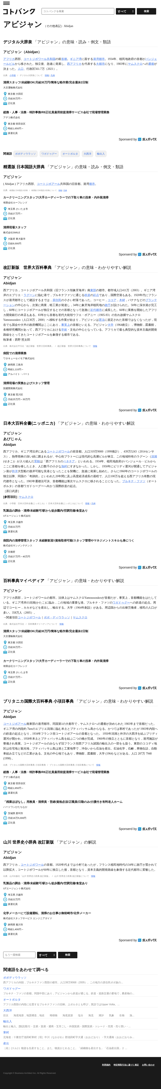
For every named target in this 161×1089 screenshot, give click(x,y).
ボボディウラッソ (25, 153)
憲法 (102, 319)
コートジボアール (48, 184)
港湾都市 (99, 59)
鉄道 (87, 295)
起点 (96, 295)
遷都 (151, 63)
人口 (21, 68)
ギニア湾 (76, 59)
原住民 (57, 300)
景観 (37, 461)
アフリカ (9, 59)
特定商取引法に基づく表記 (126, 1065)
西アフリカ (74, 63)
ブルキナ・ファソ (133, 481)
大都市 (100, 63)
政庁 (108, 305)
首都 (64, 59)
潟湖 (154, 456)
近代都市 (96, 310)
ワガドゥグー (49, 153)
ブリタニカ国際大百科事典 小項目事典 (38, 701)
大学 (110, 324)
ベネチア (69, 461)
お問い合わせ (148, 1065)
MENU (6, 3)
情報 (47, 75)
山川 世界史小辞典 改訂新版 (28, 842)
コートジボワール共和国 (39, 59)
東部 (93, 290)
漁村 (64, 466)
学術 (64, 329)
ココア (112, 300)
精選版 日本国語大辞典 (24, 167)
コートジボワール (58, 451)
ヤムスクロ (135, 63)
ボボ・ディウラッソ (57, 617)
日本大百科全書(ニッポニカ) (29, 423)
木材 (122, 300)
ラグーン (29, 295)
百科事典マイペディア (23, 580)
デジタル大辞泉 (17, 42)
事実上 (65, 324)
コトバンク (19, 11)
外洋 (15, 471)
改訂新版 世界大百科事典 (27, 267)
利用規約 (106, 1065)
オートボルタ (70, 153)
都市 (92, 184)
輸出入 (101, 153)
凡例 (53, 75)
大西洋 (87, 153)
